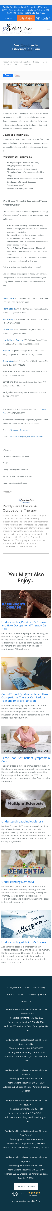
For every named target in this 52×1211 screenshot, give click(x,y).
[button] (26, 18)
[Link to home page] (22, 28)
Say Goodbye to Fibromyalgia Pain (20, 64)
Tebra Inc (25, 987)
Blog (45, 62)
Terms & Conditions (15, 994)
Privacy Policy (39, 987)
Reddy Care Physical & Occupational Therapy (21, 62)
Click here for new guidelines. (22, 10)
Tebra (38, 1201)
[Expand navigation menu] (48, 28)
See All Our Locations (26, 1186)
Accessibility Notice (37, 994)
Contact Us (26, 1001)
